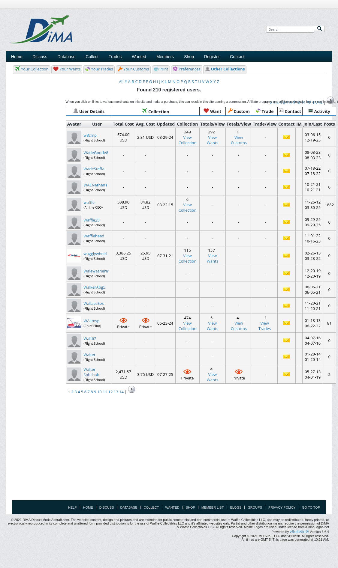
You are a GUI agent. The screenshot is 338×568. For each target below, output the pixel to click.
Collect (151, 507)
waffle (89, 202)
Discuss (39, 56)
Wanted (172, 507)
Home (16, 56)
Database (128, 507)
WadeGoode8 (95, 152)
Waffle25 (91, 220)
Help (72, 507)
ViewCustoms (239, 140)
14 (121, 391)
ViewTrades (264, 325)
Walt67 (89, 338)
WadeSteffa (93, 168)
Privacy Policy (282, 507)
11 (105, 391)
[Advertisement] (220, 58)
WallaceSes (93, 303)
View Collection (188, 140)
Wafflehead (93, 236)
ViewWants (212, 140)
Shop (190, 507)
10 (99, 391)
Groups (255, 507)
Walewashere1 (96, 271)
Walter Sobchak (91, 372)
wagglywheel (95, 253)
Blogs (235, 507)
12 (110, 391)
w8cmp (90, 135)
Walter (89, 354)
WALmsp (91, 320)
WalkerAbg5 (94, 287)
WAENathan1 (95, 185)
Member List (212, 507)
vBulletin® (299, 531)
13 (116, 391)
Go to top (311, 507)
